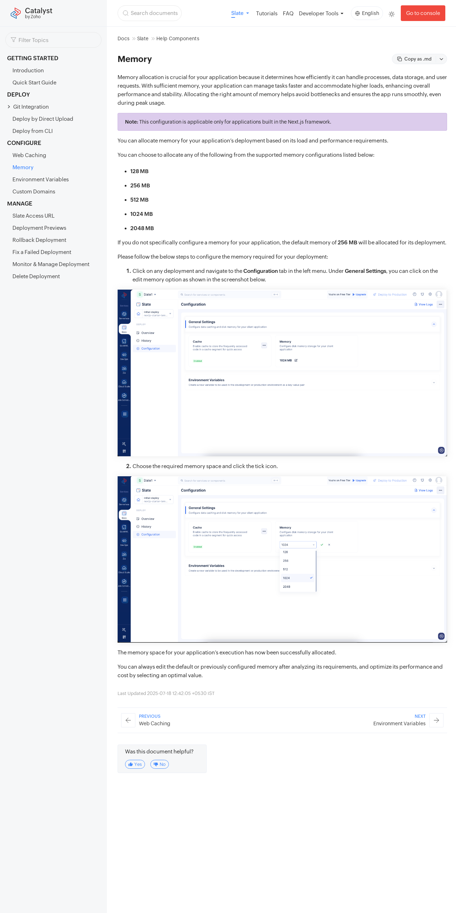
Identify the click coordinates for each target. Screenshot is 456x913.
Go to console (423, 13)
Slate (143, 38)
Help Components (177, 38)
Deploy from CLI (32, 131)
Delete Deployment (36, 276)
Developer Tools (318, 13)
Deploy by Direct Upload (42, 119)
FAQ (288, 13)
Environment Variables (40, 179)
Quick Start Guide (34, 82)
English (367, 13)
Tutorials (267, 13)
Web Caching (29, 155)
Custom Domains (33, 191)
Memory (22, 167)
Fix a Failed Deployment (41, 252)
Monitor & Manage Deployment (50, 264)
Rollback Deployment (39, 240)
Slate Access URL (33, 216)
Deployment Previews (39, 228)
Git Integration (31, 107)
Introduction (28, 70)
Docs (123, 38)
